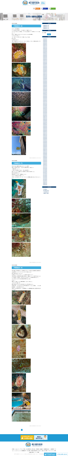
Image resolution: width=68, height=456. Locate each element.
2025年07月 (45, 52)
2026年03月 (45, 41)
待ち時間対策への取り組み (30, 449)
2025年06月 (45, 53)
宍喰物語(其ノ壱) (18, 267)
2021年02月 (45, 113)
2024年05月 (45, 67)
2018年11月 (45, 150)
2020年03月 (45, 128)
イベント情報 (36, 452)
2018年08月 (45, 154)
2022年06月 (45, 94)
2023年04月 (45, 83)
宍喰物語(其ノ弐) (18, 163)
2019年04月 (45, 143)
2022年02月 (45, 98)
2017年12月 (45, 165)
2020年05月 (45, 126)
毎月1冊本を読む (46, 190)
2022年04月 (45, 97)
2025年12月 (45, 45)
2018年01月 (45, 164)
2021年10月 (45, 104)
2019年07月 (45, 139)
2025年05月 (45, 55)
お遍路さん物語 (46, 193)
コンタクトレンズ (18, 450)
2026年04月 (45, 40)
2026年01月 (45, 44)
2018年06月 (45, 157)
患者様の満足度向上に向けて (36, 450)
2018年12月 (45, 149)
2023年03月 (45, 85)
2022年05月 (45, 96)
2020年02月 (45, 130)
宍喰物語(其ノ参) (18, 26)
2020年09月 (45, 120)
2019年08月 (45, 138)
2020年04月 (45, 127)
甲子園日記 (45, 189)
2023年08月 (45, 78)
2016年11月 (45, 183)
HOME (14, 11)
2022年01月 (45, 100)
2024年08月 (45, 63)
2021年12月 (45, 101)
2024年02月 (45, 70)
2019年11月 (45, 134)
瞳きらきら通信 (44, 450)
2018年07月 (45, 156)
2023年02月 (45, 86)
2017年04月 (45, 176)
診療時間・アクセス (41, 11)
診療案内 (33, 11)
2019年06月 (45, 141)
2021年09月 (45, 105)
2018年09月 (45, 153)
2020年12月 (45, 116)
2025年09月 (45, 49)
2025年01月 (45, 59)
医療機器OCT (24, 450)
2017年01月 (45, 180)
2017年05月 (45, 175)
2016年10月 (45, 184)
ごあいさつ (20, 11)
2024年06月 (45, 66)
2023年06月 (45, 81)
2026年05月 (45, 38)
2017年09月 (45, 169)
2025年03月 (45, 56)
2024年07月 (45, 64)
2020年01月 (45, 131)
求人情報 (28, 450)
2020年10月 (45, 119)
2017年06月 (45, 173)
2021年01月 (45, 115)
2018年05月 (45, 158)
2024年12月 (45, 60)
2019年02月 (45, 146)
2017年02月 (45, 179)
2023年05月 (45, 82)
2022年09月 (45, 90)
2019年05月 (45, 142)
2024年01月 (45, 71)
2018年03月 (45, 161)
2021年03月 (45, 112)
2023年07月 (45, 79)
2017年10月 (45, 168)
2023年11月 (45, 74)
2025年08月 (45, 51)
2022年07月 (45, 93)
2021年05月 (45, 111)
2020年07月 (45, 123)
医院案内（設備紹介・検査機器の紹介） (43, 449)
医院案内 (27, 11)
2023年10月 (45, 75)
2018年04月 (45, 160)
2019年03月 (45, 145)
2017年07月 (45, 172)
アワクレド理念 (22, 449)
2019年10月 (45, 135)
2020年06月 (45, 124)
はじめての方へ (51, 11)
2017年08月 (45, 171)
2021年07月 (45, 108)
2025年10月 (45, 48)
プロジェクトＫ (50, 450)
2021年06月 (45, 109)
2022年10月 (45, 89)
